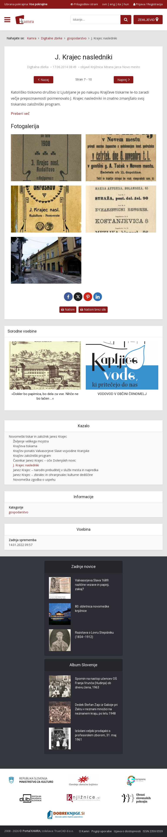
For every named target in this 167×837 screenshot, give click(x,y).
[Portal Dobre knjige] (65, 814)
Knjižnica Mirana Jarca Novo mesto (115, 67)
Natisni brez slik (93, 309)
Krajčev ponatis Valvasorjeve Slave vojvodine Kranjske (51, 451)
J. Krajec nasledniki (26, 465)
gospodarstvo (18, 512)
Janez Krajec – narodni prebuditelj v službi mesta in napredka (55, 470)
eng (112, 4)
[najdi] (125, 19)
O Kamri (84, 831)
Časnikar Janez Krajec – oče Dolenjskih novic (44, 460)
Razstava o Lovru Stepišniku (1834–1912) (94, 635)
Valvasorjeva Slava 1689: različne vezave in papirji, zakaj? (92, 585)
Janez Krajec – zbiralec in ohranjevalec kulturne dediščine (53, 475)
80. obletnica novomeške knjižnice (92, 609)
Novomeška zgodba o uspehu (34, 479)
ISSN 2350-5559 (153, 831)
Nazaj (45, 80)
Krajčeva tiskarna (25, 446)
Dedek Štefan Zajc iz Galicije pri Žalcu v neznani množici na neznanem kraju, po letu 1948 (96, 709)
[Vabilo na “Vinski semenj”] (121, 157)
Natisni (68, 309)
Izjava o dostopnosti (127, 831)
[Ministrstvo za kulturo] (30, 780)
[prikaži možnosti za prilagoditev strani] (84, 4)
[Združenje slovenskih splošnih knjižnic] (83, 798)
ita (119, 4)
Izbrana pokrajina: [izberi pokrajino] (25, 4)
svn (104, 4)
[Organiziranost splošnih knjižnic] (83, 780)
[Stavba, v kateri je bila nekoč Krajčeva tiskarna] (46, 260)
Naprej (122, 80)
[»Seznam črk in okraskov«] (46, 209)
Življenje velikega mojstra (31, 441)
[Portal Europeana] (136, 780)
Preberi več (20, 113)
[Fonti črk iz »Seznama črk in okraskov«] (121, 209)
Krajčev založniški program (32, 456)
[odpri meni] (7, 19)
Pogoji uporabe (102, 831)
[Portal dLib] (31, 798)
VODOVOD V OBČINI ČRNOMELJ (122, 394)
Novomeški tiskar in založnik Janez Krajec (38, 436)
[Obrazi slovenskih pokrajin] (136, 798)
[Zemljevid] (148, 19)
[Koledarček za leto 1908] (46, 157)
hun (126, 4)
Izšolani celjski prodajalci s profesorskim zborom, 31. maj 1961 (95, 735)
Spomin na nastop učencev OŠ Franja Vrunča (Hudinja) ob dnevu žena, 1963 (96, 683)
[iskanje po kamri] (95, 19)
